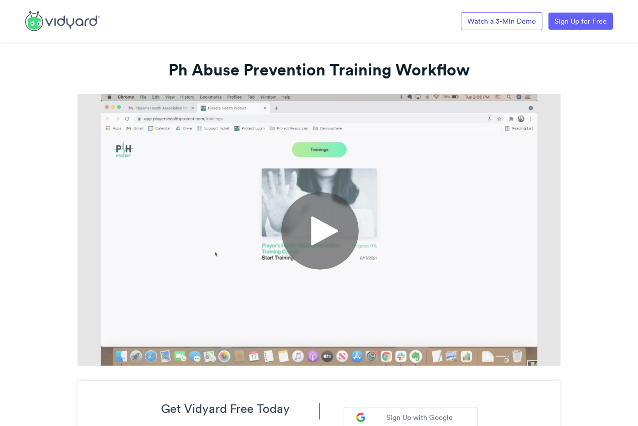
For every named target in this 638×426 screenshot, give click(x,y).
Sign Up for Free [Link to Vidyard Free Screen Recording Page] (580, 21)
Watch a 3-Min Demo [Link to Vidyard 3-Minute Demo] (501, 21)
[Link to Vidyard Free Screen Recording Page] (62, 20)
